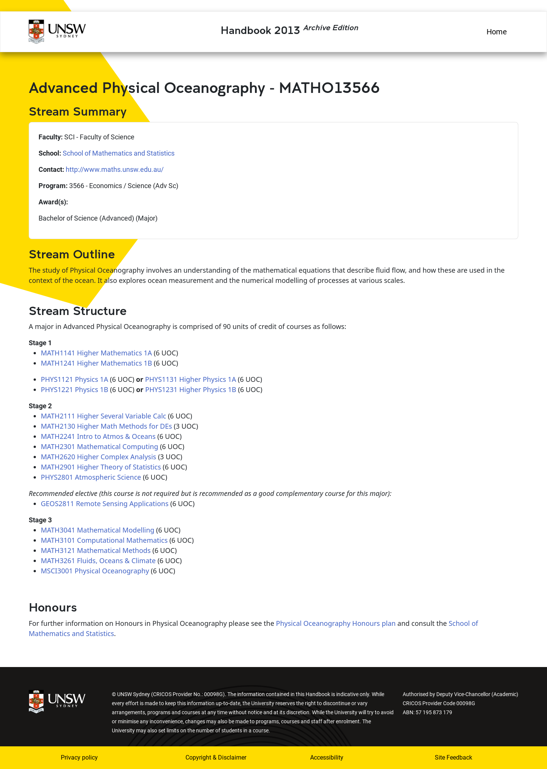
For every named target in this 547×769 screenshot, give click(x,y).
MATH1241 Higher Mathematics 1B (96, 363)
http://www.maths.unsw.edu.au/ (115, 169)
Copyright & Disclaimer (215, 757)
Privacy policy (79, 757)
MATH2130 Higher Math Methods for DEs (106, 426)
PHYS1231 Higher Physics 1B (190, 389)
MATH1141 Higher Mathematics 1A (96, 352)
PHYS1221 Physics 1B (74, 389)
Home (497, 31)
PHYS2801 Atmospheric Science (91, 477)
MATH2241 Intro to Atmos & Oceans (98, 436)
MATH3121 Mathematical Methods (96, 550)
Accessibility (326, 757)
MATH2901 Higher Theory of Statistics (101, 466)
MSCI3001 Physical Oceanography (95, 570)
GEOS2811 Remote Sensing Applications (104, 503)
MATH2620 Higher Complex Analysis (98, 456)
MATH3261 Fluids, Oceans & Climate (98, 560)
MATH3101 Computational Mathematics (104, 540)
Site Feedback (453, 757)
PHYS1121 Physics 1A (74, 379)
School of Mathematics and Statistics (119, 153)
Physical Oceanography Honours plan (336, 623)
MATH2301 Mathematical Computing (99, 446)
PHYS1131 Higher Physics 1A (190, 379)
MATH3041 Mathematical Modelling (98, 529)
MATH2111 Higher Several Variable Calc (103, 415)
